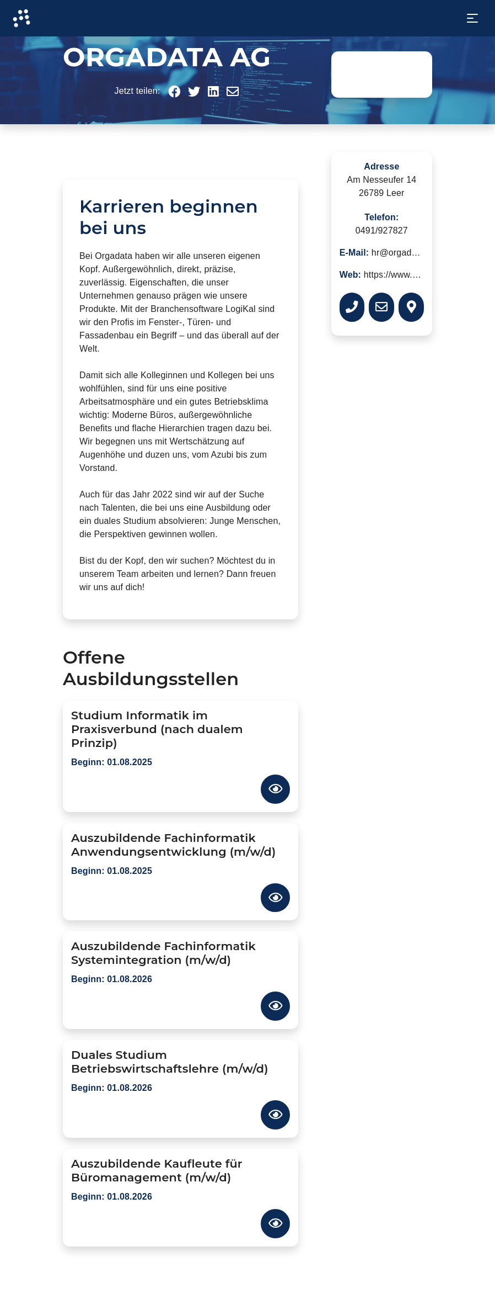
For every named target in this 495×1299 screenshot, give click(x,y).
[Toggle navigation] (472, 18)
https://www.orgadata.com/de (422, 274)
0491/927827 (382, 230)
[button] (174, 92)
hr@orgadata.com (408, 252)
